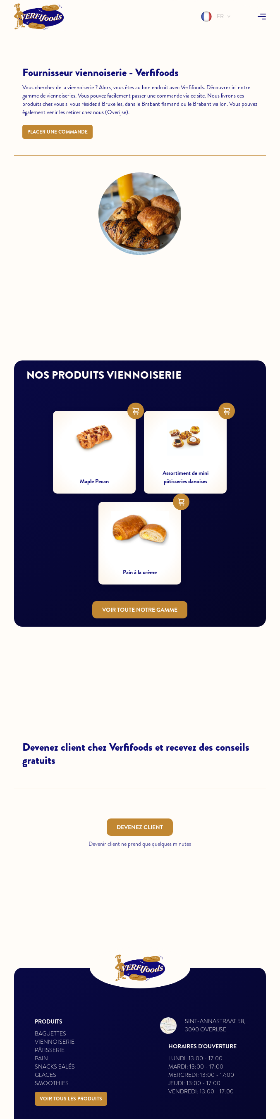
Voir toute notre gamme (139, 610)
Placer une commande (57, 132)
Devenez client (140, 827)
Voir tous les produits (71, 1098)
